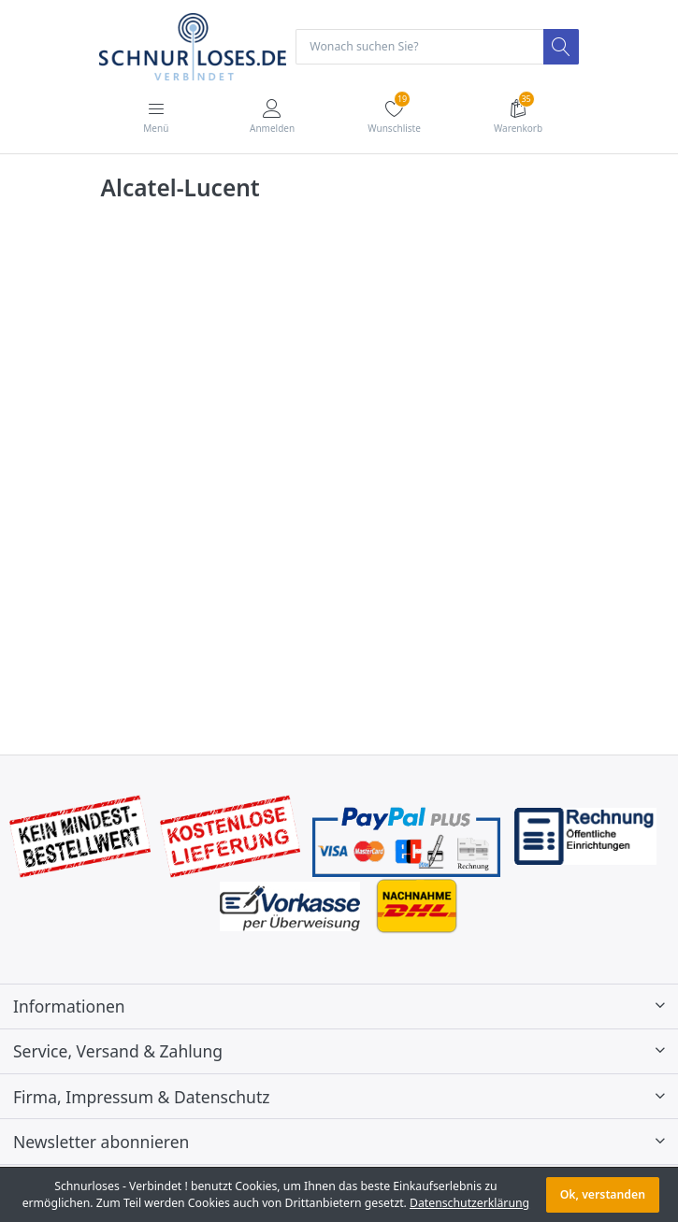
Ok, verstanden (602, 1194)
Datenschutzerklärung (469, 1203)
